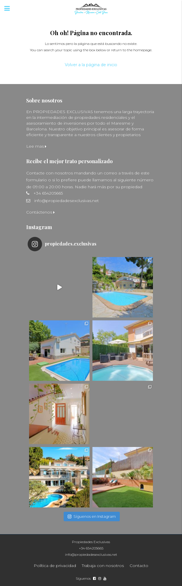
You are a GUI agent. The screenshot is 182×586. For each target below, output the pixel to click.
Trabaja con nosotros (103, 565)
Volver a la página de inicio (91, 64)
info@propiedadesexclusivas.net (66, 200)
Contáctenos (40, 212)
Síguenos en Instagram (92, 516)
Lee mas (36, 146)
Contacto (139, 565)
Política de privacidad (55, 565)
